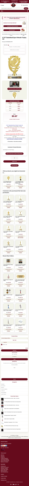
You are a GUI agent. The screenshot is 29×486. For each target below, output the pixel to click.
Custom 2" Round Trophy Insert (7, 295)
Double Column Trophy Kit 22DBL (9, 418)
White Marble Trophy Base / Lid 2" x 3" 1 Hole (20, 325)
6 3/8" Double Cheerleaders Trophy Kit (8, 247)
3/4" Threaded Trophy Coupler (19, 310)
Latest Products (3, 394)
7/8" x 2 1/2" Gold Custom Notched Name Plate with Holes (20, 280)
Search (26, 8)
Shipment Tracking (4, 468)
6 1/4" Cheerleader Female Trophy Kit (20, 217)
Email (14, 367)
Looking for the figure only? (14, 95)
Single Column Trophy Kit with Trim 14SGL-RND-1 (11, 408)
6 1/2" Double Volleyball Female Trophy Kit (7, 217)
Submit (14, 379)
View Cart (5, 342)
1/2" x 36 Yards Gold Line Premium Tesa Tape (11, 425)
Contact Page (3, 478)
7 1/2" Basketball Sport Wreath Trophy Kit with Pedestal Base (19, 182)
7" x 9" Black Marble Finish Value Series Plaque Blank (12, 401)
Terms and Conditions (5, 459)
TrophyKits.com (14, 0)
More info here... (17, 18)
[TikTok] (15, 484)
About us (2, 454)
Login (14, 359)
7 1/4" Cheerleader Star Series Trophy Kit (19, 202)
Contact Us (3, 390)
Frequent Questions (4, 458)
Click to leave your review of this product (14, 153)
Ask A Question (14, 165)
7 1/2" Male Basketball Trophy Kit (19, 247)
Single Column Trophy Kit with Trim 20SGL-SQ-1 (7, 325)
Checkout (14, 350)
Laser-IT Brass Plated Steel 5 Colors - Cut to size (11, 405)
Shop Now (2, 384)
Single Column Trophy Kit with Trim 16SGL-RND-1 (7, 310)
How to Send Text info (5, 460)
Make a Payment (4, 470)
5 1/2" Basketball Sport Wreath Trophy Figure (7, 182)
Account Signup (3, 392)
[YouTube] (13, 484)
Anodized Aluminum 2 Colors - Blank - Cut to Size (11, 398)
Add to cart (14, 161)
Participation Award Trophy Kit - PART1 (10, 415)
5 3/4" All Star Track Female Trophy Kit (20, 232)
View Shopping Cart (4, 471)
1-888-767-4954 (14, 2)
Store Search (3, 385)
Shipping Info (3, 466)
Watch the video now (23, 35)
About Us (2, 387)
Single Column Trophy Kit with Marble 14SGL (19, 295)
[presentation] (14, 374)
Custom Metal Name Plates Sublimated (8, 265)
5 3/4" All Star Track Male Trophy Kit (8, 232)
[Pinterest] (16, 484)
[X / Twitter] (18, 484)
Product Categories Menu (5, 338)
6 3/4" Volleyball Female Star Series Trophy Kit (7, 202)
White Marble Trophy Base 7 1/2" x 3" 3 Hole (11, 422)
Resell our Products (4, 461)
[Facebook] (10, 484)
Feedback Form (3, 480)
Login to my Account (4, 467)
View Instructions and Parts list (14, 88)
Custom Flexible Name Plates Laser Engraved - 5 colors (20, 265)
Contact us (3, 457)
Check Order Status (4, 469)
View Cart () (25, 5)
